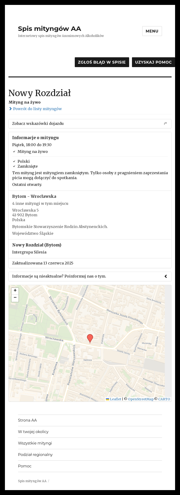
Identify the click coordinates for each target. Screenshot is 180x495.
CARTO (164, 399)
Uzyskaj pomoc (153, 62)
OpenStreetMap (141, 399)
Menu (152, 31)
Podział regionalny (35, 454)
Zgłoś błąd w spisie (102, 62)
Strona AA (27, 420)
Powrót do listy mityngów (35, 108)
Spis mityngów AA (49, 29)
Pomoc (24, 466)
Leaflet (113, 399)
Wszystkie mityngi (35, 443)
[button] (88, 335)
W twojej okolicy (33, 432)
